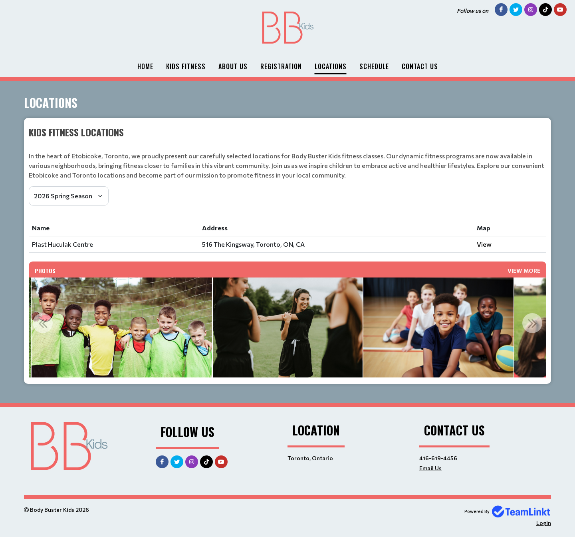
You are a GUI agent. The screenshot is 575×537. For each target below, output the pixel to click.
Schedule (374, 66)
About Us (233, 66)
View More (524, 270)
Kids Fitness (186, 66)
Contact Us (420, 66)
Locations (331, 66)
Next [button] (532, 323)
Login (543, 522)
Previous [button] (43, 323)
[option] (121, 327)
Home (145, 66)
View (484, 244)
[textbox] (287, 132)
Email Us (430, 468)
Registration (281, 66)
